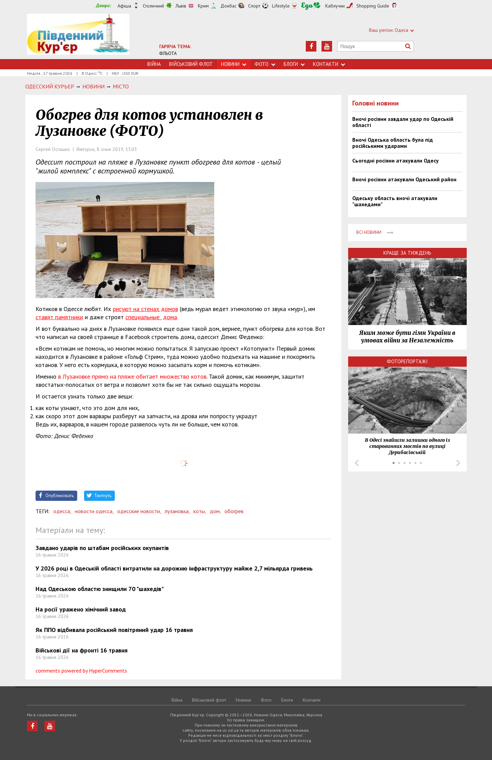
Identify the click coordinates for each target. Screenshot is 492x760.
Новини (233, 64)
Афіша (124, 6)
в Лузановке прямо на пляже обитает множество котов (132, 376)
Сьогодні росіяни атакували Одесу (395, 160)
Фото (265, 64)
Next (458, 463)
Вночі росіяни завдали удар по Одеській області (402, 121)
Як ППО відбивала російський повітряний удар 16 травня (114, 630)
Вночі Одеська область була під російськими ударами (392, 142)
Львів (181, 6)
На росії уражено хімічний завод (81, 609)
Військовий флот (191, 64)
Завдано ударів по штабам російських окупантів (102, 548)
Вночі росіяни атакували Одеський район (404, 179)
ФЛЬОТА (168, 53)
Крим (203, 6)
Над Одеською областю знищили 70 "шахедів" (100, 589)
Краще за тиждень (407, 253)
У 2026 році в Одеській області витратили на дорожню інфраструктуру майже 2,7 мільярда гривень (174, 568)
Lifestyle (281, 6)
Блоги (294, 64)
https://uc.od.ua (78, 36)
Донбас (228, 6)
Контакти (329, 64)
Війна (154, 64)
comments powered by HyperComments (81, 670)
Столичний (153, 6)
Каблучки (335, 6)
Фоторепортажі (407, 361)
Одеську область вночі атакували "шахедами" (394, 201)
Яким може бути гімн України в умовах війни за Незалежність (407, 336)
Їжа (310, 6)
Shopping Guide (372, 6)
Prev (356, 463)
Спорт (254, 6)
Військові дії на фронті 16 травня (81, 650)
